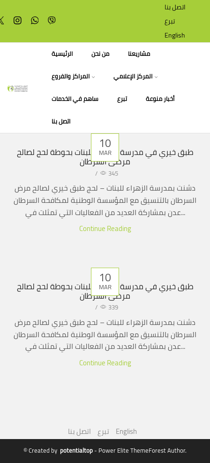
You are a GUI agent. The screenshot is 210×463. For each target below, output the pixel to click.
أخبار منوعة (160, 98)
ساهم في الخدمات (75, 98)
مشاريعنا (139, 53)
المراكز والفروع (73, 76)
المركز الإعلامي (135, 76)
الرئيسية (62, 53)
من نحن (100, 53)
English (175, 35)
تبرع (170, 21)
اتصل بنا (175, 7)
